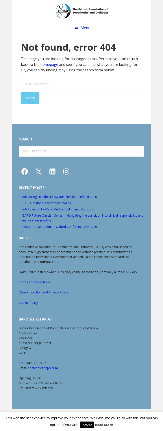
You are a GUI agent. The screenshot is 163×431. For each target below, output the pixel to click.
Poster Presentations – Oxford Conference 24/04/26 (59, 227)
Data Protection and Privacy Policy (43, 292)
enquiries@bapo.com (43, 368)
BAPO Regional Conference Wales (46, 203)
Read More (104, 424)
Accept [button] (87, 425)
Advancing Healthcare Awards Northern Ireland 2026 (59, 197)
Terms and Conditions (34, 282)
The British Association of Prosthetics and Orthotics (82, 11)
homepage (49, 64)
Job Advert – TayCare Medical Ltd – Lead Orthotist (58, 209)
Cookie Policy (28, 302)
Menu (85, 27)
